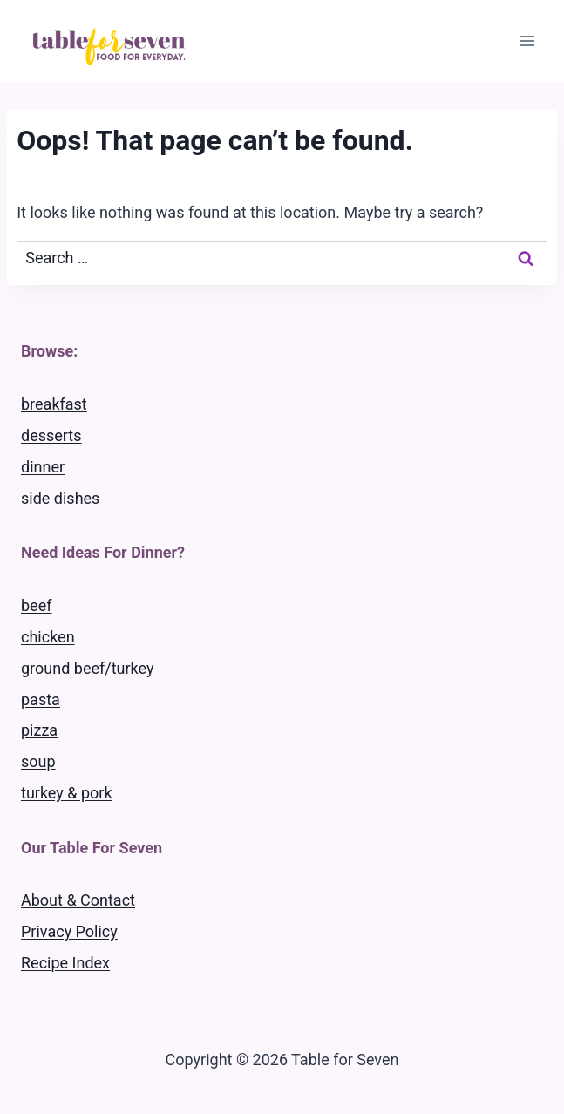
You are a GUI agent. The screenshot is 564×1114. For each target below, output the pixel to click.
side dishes (60, 498)
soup (38, 761)
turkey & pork (66, 793)
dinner (43, 467)
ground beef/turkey (87, 668)
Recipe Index (65, 963)
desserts (51, 435)
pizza (39, 730)
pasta (40, 699)
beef (36, 605)
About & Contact (78, 900)
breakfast (54, 404)
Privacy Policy (69, 931)
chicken (48, 637)
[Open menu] (527, 40)
